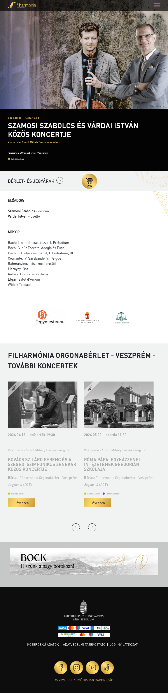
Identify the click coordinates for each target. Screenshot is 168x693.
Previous (76, 527)
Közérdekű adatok (43, 644)
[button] (157, 6)
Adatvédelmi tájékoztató (84, 644)
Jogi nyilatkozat (124, 644)
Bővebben (21, 503)
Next (92, 527)
